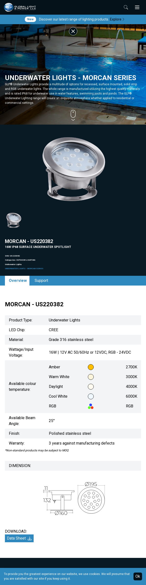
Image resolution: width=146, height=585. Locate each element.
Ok (137, 576)
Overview (18, 280)
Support (41, 280)
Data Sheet (19, 538)
